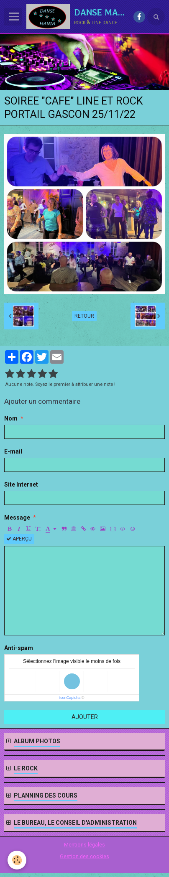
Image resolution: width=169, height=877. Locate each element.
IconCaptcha (70, 698)
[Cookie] (17, 860)
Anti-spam (18, 648)
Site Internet (21, 484)
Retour (84, 316)
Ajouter (85, 717)
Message (17, 517)
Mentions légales (84, 844)
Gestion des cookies (84, 856)
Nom (11, 418)
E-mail (13, 451)
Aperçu (19, 539)
